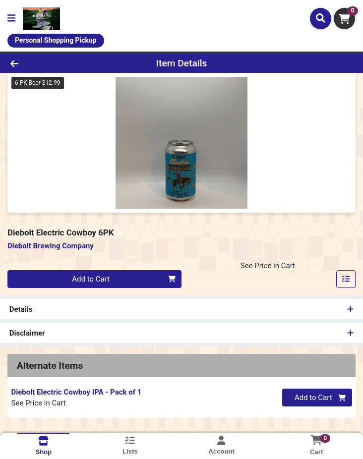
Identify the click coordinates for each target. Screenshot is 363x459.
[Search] (320, 18)
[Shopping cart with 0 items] (344, 18)
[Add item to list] (346, 279)
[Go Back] (51, 63)
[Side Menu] (11, 18)
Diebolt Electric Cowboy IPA (76, 392)
